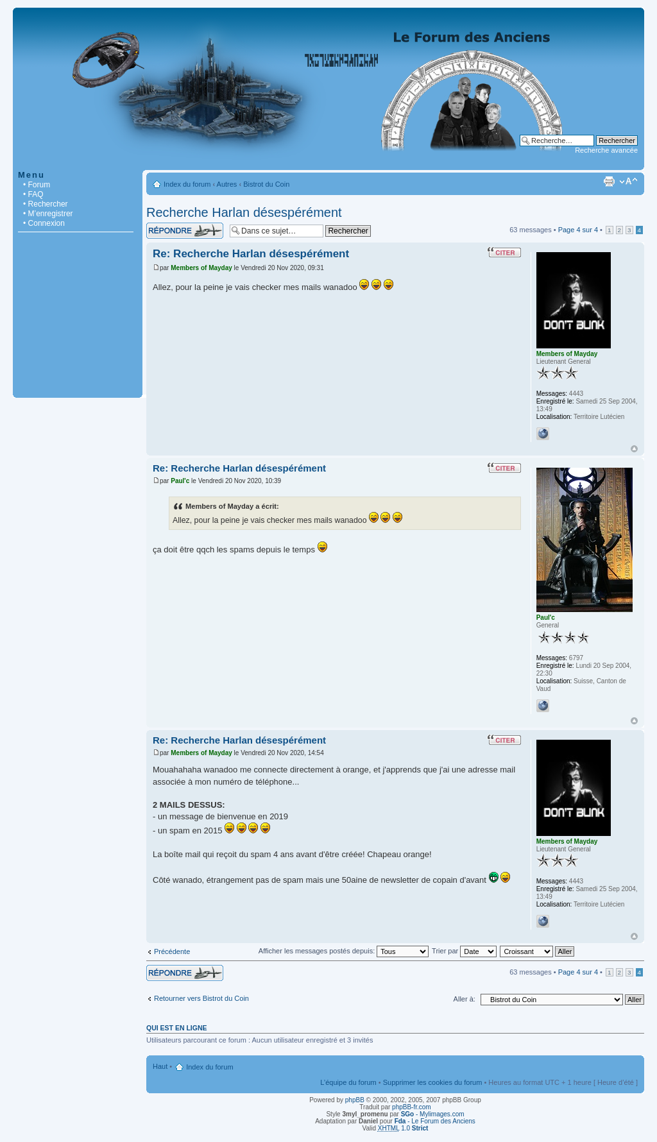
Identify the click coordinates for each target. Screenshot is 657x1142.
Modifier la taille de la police (628, 181)
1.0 (403, 1128)
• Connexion (44, 223)
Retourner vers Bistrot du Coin (201, 998)
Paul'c (180, 480)
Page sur (578, 230)
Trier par (464, 951)
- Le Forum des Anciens (435, 1121)
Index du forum (187, 184)
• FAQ (33, 194)
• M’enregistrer (48, 213)
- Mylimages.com (433, 1114)
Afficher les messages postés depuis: (344, 951)
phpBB (354, 1100)
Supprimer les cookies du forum (432, 1082)
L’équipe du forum (348, 1082)
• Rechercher (45, 204)
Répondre (184, 231)
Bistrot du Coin (266, 184)
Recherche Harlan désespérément (244, 212)
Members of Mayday (201, 267)
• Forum (36, 184)
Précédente (172, 951)
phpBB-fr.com (411, 1107)
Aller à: (464, 999)
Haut (634, 448)
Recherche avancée (606, 150)
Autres (227, 184)
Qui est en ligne (176, 1028)
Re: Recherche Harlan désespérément (251, 254)
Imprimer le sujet (609, 181)
